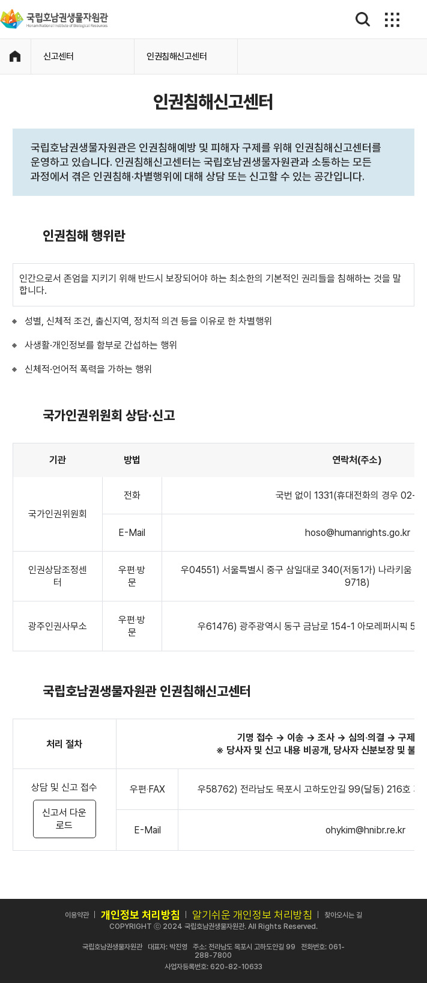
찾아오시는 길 (343, 915)
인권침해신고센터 (177, 56)
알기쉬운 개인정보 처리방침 (252, 914)
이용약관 (77, 915)
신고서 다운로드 (64, 819)
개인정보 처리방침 (140, 914)
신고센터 (58, 56)
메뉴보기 (390, 19)
